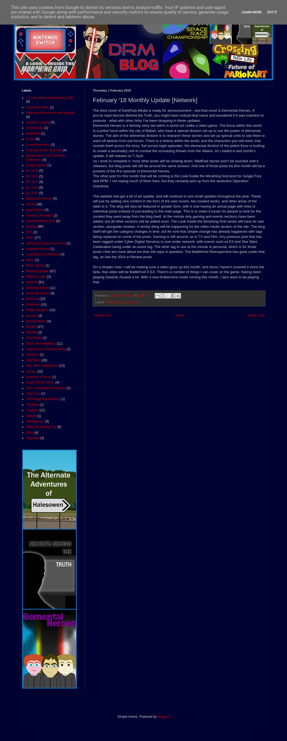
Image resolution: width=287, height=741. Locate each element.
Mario (30, 260)
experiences (35, 210)
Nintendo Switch (38, 293)
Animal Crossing (38, 122)
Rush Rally (34, 338)
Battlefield (33, 133)
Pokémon (33, 304)
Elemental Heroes (39, 198)
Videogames (35, 421)
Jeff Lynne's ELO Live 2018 (46, 243)
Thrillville (32, 405)
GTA (29, 232)
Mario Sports (35, 265)
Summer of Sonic (38, 377)
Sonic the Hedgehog (41, 344)
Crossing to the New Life (44, 150)
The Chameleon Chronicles (46, 388)
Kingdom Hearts (37, 249)
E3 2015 (32, 171)
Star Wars (33, 360)
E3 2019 (32, 193)
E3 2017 (32, 182)
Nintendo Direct (37, 288)
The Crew (33, 393)
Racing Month (36, 321)
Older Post (256, 315)
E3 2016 (32, 176)
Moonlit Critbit (36, 277)
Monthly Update (116, 302)
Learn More (252, 12)
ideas (30, 238)
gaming (31, 226)
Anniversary (34, 128)
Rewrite (31, 332)
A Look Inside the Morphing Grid (49, 98)
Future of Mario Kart (40, 221)
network (133, 302)
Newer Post (102, 315)
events (31, 204)
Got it (272, 12)
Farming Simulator (39, 215)
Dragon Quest (36, 165)
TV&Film (32, 410)
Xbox (29, 433)
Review (31, 327)
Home (179, 315)
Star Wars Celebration (42, 366)
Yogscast (32, 438)
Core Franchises (38, 145)
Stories (31, 371)
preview (31, 316)
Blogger (163, 717)
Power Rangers (37, 310)
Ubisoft (31, 416)
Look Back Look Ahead (43, 254)
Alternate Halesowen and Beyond (50, 113)
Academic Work (37, 107)
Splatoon (32, 354)
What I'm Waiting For (41, 427)
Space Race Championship (46, 349)
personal (32, 299)
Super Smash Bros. (40, 382)
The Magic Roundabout (43, 399)
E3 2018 (32, 188)
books (30, 139)
